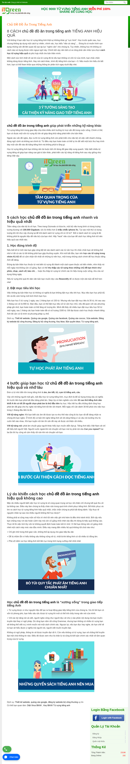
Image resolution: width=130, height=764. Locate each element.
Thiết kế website (22, 318)
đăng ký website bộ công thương (63, 702)
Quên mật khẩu (99, 741)
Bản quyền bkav (73, 322)
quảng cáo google (39, 702)
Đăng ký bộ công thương (44, 322)
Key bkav (60, 322)
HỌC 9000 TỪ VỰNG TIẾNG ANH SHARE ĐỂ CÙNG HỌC (75, 10)
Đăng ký (96, 734)
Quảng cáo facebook (58, 318)
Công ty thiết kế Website (19, 2)
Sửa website (92, 318)
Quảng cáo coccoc (76, 318)
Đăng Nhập (97, 738)
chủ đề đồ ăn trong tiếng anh (46, 31)
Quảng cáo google (39, 318)
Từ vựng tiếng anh (89, 322)
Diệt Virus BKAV (34, 705)
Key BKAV (48, 705)
